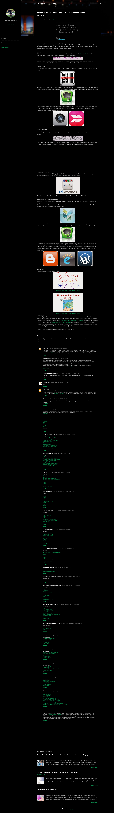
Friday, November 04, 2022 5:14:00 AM (58, 348)
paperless (79, 339)
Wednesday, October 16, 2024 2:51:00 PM (71, 576)
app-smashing (41, 339)
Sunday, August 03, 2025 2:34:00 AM (58, 677)
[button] (97, 13)
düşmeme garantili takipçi (49, 638)
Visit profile (11, 24)
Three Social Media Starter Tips (47, 789)
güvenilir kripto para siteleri (50, 520)
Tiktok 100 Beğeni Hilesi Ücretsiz (51, 700)
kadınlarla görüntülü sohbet (50, 464)
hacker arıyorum (47, 684)
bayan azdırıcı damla (48, 613)
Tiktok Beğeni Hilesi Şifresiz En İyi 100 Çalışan (55, 704)
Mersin (45, 423)
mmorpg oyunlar (47, 666)
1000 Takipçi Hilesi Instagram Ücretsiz (52, 702)
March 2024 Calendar (48, 561)
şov (44, 629)
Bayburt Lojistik (47, 444)
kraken (45, 495)
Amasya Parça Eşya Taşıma (50, 448)
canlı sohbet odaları (48, 534)
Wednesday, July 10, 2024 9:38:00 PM (63, 567)
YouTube (40, 342)
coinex (44, 558)
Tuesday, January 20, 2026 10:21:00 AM (59, 690)
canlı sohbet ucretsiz (48, 501)
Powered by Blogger (68, 809)
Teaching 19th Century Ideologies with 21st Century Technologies (57, 772)
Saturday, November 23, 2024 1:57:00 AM (70, 585)
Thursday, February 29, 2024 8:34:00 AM (63, 529)
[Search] (100, 4)
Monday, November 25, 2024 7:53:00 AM (70, 604)
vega (44, 589)
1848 (85, 53)
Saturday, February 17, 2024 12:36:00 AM (65, 491)
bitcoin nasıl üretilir (48, 535)
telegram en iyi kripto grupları (50, 519)
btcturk (45, 537)
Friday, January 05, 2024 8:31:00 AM (62, 453)
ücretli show (46, 618)
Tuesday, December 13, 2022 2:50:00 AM (70, 373)
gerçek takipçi (46, 656)
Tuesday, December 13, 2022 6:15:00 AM (60, 382)
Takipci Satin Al (47, 694)
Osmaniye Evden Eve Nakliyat (50, 440)
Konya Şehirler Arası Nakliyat (50, 437)
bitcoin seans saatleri (48, 559)
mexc (44, 539)
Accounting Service (59, 393)
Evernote (62, 339)
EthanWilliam (46, 390)
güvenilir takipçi (47, 657)
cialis (44, 627)
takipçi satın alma (47, 670)
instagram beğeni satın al (49, 653)
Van (44, 426)
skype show (46, 608)
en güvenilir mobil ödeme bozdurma (52, 669)
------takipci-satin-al (48, 529)
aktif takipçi (46, 643)
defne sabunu (46, 484)
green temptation (47, 609)
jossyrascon (46, 348)
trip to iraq (45, 403)
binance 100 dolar (47, 486)
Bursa (44, 422)
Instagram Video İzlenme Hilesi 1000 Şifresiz (54, 703)
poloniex (45, 498)
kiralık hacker (46, 680)
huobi (44, 540)
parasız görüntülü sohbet (49, 460)
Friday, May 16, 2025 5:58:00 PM (57, 649)
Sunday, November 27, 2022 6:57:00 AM (59, 358)
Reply (45, 355)
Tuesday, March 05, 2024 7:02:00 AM (66, 548)
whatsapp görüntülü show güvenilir (52, 592)
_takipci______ (47, 472)
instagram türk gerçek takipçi (50, 652)
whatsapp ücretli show (48, 599)
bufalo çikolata (46, 595)
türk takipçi (46, 642)
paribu (44, 496)
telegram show (47, 597)
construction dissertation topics (51, 373)
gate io (45, 477)
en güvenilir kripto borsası (49, 478)
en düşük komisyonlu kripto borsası (52, 479)
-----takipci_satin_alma (49, 491)
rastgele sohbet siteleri (49, 462)
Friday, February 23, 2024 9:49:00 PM (66, 510)
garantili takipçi (47, 641)
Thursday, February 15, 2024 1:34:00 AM (61, 472)
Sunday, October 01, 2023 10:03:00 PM (55, 419)
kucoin (44, 500)
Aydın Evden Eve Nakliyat (49, 446)
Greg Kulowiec (55, 19)
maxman (45, 590)
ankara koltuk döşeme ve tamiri (51, 580)
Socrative (91, 339)
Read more (94, 767)
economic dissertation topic (50, 352)
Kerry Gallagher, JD (11, 20)
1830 (80, 53)
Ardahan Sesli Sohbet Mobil (50, 467)
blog (48, 339)
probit (44, 553)
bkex (44, 516)
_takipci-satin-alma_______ (50, 510)
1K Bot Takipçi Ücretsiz (49, 696)
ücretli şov (45, 594)
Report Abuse (5, 47)
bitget (44, 505)
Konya (44, 425)
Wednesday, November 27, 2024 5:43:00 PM (72, 623)
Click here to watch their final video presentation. (68, 290)
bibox (44, 502)
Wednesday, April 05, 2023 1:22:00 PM (59, 390)
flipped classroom (70, 339)
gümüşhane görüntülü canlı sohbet (52, 459)
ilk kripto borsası (47, 475)
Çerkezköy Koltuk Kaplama (50, 445)
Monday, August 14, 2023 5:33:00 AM (58, 409)
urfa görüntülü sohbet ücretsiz (50, 458)
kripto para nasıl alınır (48, 503)
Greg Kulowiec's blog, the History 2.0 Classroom (71, 320)
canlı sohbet (46, 523)
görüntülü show (47, 611)
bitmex (45, 483)
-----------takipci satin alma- (50, 548)
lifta (44, 596)
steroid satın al (47, 628)
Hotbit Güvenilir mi (47, 441)
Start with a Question (47, 4)
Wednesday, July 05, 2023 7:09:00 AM (58, 398)
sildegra (45, 591)
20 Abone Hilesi (47, 695)
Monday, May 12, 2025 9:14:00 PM (58, 635)
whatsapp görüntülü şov (49, 571)
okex (44, 482)
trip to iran (45, 413)
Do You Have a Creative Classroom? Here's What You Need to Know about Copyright (63, 755)
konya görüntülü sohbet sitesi (50, 465)
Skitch (85, 339)
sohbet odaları (46, 456)
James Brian (46, 382)
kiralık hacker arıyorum (49, 681)
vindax (44, 497)
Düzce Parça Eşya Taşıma (49, 439)
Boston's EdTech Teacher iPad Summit (61, 322)
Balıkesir (45, 421)
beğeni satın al (47, 639)
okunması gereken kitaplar (54, 714)
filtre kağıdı (46, 481)
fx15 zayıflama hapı (48, 610)
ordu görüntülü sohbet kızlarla (50, 463)
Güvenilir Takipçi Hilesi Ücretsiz (51, 699)
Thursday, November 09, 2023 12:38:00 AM (65, 434)
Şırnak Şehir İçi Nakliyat (49, 442)
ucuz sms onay (47, 667)
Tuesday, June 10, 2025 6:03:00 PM (58, 663)
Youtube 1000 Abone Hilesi (50, 698)
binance (45, 554)
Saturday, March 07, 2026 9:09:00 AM (58, 710)
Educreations (54, 339)
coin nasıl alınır (47, 515)
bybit (44, 517)
